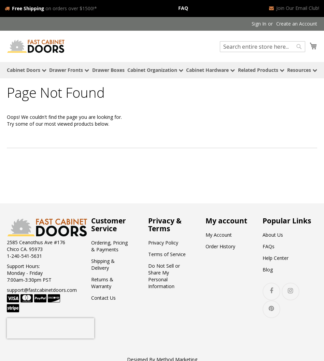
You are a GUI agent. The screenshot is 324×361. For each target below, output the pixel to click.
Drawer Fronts (69, 69)
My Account (219, 234)
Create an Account (296, 23)
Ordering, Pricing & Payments (109, 245)
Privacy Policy (163, 242)
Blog (268, 269)
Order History (220, 245)
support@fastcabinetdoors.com (42, 289)
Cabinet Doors (26, 69)
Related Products (261, 69)
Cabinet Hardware (210, 69)
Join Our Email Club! (294, 8)
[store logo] (36, 45)
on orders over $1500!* (51, 8)
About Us (273, 234)
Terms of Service (167, 253)
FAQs (268, 245)
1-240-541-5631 (24, 255)
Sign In (259, 23)
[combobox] (262, 46)
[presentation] (50, 327)
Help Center (275, 257)
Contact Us (103, 297)
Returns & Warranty (102, 282)
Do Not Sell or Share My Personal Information (164, 275)
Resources (302, 69)
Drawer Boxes (108, 69)
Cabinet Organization (155, 69)
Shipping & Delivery (103, 263)
